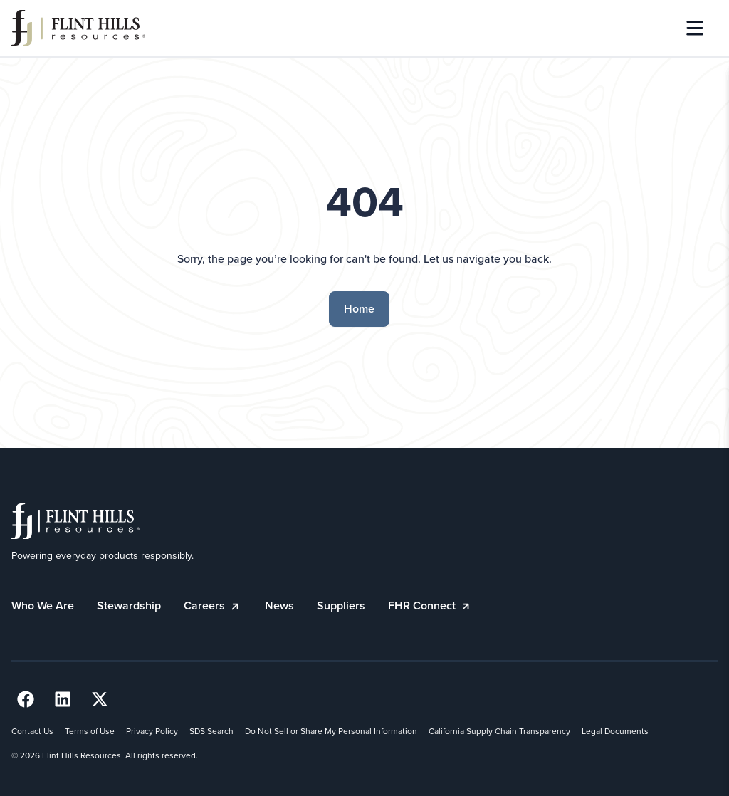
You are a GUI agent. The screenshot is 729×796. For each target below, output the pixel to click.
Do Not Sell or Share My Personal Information (331, 731)
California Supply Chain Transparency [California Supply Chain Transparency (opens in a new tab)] (499, 731)
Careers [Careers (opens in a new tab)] (213, 605)
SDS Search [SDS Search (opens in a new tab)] (211, 731)
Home (359, 308)
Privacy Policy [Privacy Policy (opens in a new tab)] (152, 731)
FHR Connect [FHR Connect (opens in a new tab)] (430, 605)
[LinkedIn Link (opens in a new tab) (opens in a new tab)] (62, 699)
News (279, 605)
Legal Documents (615, 731)
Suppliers (341, 605)
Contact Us (32, 731)
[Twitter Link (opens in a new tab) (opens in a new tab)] (99, 699)
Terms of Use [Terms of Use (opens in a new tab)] (90, 731)
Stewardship (129, 605)
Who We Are (42, 605)
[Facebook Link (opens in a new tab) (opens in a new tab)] (25, 699)
